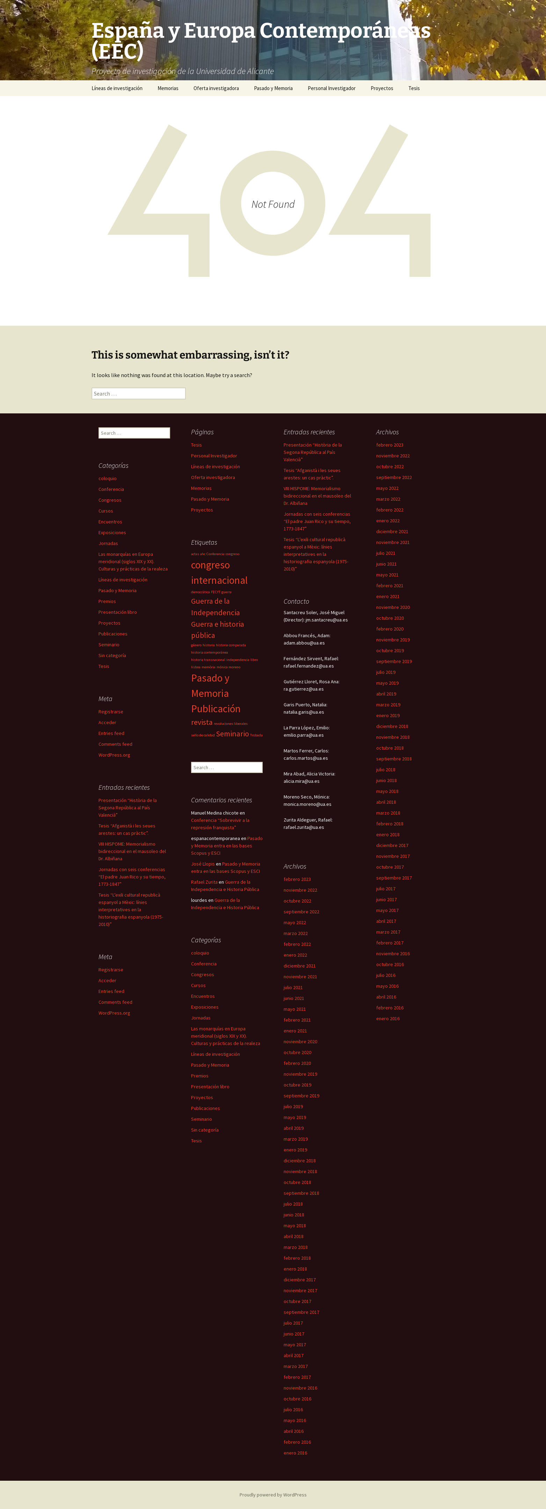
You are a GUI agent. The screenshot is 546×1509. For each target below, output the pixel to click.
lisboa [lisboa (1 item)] (196, 667)
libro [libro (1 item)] (254, 659)
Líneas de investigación (117, 88)
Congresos (110, 500)
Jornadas (108, 543)
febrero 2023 (389, 445)
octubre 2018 (390, 748)
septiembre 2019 (394, 661)
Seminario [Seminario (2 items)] (232, 733)
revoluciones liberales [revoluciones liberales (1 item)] (231, 723)
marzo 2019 (388, 704)
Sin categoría (112, 655)
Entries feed (111, 733)
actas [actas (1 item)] (195, 554)
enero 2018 (388, 834)
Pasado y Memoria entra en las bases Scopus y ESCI (227, 845)
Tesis (414, 88)
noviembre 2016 (393, 953)
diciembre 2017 (392, 845)
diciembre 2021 (392, 531)
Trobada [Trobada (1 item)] (256, 735)
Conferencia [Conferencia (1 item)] (215, 554)
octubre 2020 (390, 618)
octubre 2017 (390, 867)
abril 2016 (386, 997)
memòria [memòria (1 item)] (209, 667)
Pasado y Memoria (273, 88)
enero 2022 (388, 520)
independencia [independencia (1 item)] (237, 659)
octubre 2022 (390, 466)
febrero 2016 (389, 1007)
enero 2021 (388, 596)
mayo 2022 (387, 488)
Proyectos (382, 88)
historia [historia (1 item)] (209, 645)
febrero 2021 (389, 585)
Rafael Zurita (204, 882)
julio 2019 (385, 672)
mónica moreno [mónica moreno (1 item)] (228, 667)
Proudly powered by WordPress (273, 1495)
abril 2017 (386, 921)
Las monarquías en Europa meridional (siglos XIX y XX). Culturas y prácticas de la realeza (133, 561)
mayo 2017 (387, 910)
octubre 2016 (390, 964)
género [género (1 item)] (196, 645)
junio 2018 (386, 780)
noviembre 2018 (393, 737)
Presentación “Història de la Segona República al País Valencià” (313, 452)
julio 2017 (385, 888)
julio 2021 (385, 553)
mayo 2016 (387, 986)
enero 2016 (388, 1018)
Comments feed (115, 744)
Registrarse (111, 711)
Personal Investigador (332, 88)
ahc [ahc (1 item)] (202, 554)
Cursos (106, 511)
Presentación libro (118, 612)
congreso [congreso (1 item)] (232, 554)
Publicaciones (113, 634)
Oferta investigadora (216, 88)
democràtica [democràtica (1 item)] (200, 592)
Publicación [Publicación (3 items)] (216, 708)
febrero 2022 (389, 510)
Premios (107, 601)
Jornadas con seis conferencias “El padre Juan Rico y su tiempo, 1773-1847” (317, 521)
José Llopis (203, 864)
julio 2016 (385, 975)
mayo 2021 (387, 575)
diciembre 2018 (392, 726)
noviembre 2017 (393, 856)
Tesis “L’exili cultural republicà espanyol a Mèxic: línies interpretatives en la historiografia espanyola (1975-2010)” (316, 554)
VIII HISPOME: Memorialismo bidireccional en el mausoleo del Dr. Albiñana (317, 495)
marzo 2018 (388, 813)
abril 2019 (386, 694)
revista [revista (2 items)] (202, 722)
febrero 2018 (389, 823)
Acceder (107, 722)
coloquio (108, 478)
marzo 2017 (388, 932)
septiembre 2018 (394, 759)
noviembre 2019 (393, 639)
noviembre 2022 (393, 455)
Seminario (109, 644)
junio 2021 (386, 564)
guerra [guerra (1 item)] (226, 592)
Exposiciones (112, 532)
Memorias (168, 88)
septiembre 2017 (394, 878)
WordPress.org (114, 755)
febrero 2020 (389, 629)
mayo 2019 (387, 683)
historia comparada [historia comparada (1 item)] (231, 645)
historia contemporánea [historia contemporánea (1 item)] (209, 652)
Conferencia (111, 489)
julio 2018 (385, 769)
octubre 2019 (390, 650)
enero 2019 (388, 715)
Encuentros (110, 521)
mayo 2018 (387, 791)
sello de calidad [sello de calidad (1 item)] (203, 735)
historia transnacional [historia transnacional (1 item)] (208, 659)
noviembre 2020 (393, 607)
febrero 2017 (389, 943)
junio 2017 (386, 899)
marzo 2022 (388, 499)
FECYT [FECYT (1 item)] (215, 592)
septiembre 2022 (394, 477)
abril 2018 (386, 802)
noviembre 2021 (393, 542)
